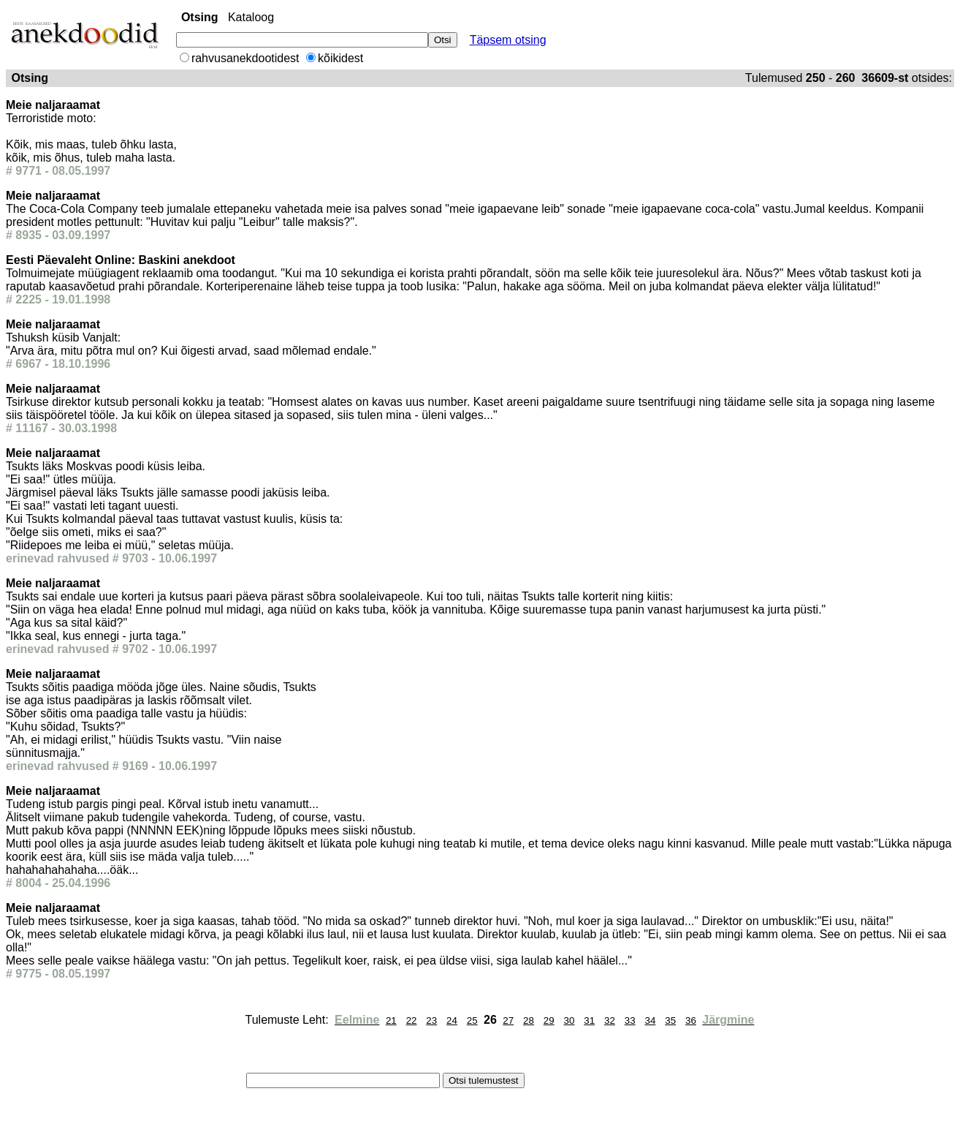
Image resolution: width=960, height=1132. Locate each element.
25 (472, 1020)
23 (431, 1020)
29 (549, 1020)
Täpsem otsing (508, 40)
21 (391, 1020)
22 (411, 1020)
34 (650, 1020)
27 (508, 1020)
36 (690, 1020)
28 (528, 1020)
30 (569, 1020)
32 (609, 1020)
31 (589, 1020)
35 (670, 1020)
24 (451, 1020)
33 (630, 1020)
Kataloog (251, 17)
